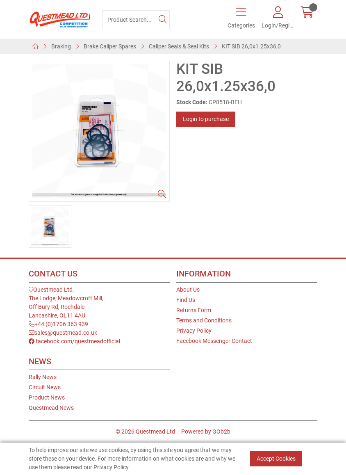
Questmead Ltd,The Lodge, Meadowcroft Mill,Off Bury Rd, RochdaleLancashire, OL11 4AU (66, 302)
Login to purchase (206, 119)
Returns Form (193, 310)
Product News (47, 397)
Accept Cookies (276, 458)
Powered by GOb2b (205, 431)
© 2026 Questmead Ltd (145, 431)
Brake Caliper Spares (110, 46)
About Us (188, 289)
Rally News (43, 377)
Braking (61, 46)
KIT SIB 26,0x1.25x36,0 (251, 46)
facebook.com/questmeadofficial (74, 341)
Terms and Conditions (204, 320)
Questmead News (51, 407)
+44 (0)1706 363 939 (58, 324)
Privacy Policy (194, 330)
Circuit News (45, 387)
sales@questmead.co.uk (63, 332)
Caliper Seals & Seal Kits (179, 46)
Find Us (185, 300)
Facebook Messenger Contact (214, 341)
